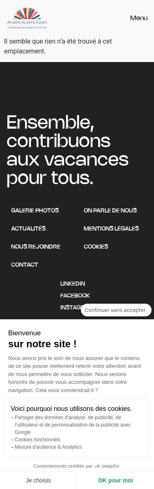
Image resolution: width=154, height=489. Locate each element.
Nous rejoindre (35, 247)
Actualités (28, 229)
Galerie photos (35, 211)
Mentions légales (111, 229)
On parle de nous (110, 211)
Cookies (96, 247)
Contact (24, 265)
